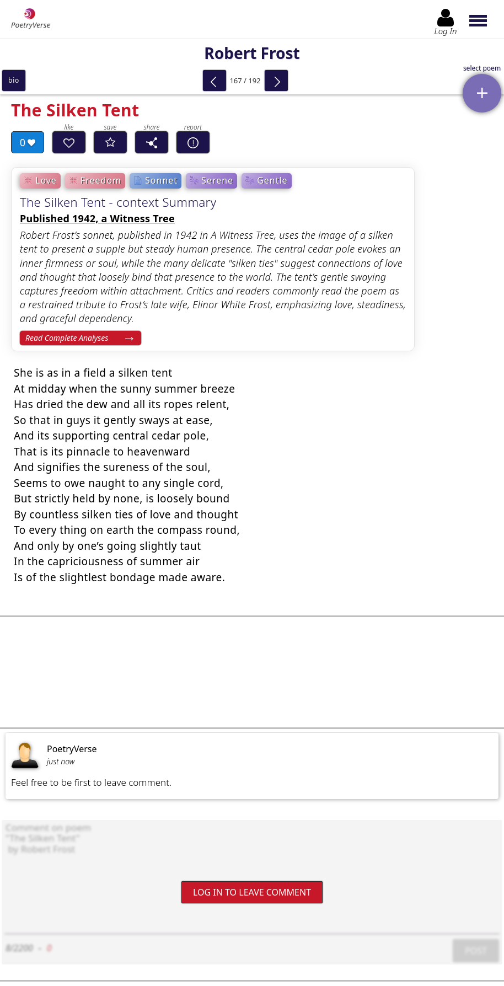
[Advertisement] (252, 672)
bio (13, 80)
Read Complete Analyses (66, 338)
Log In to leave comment (252, 892)
